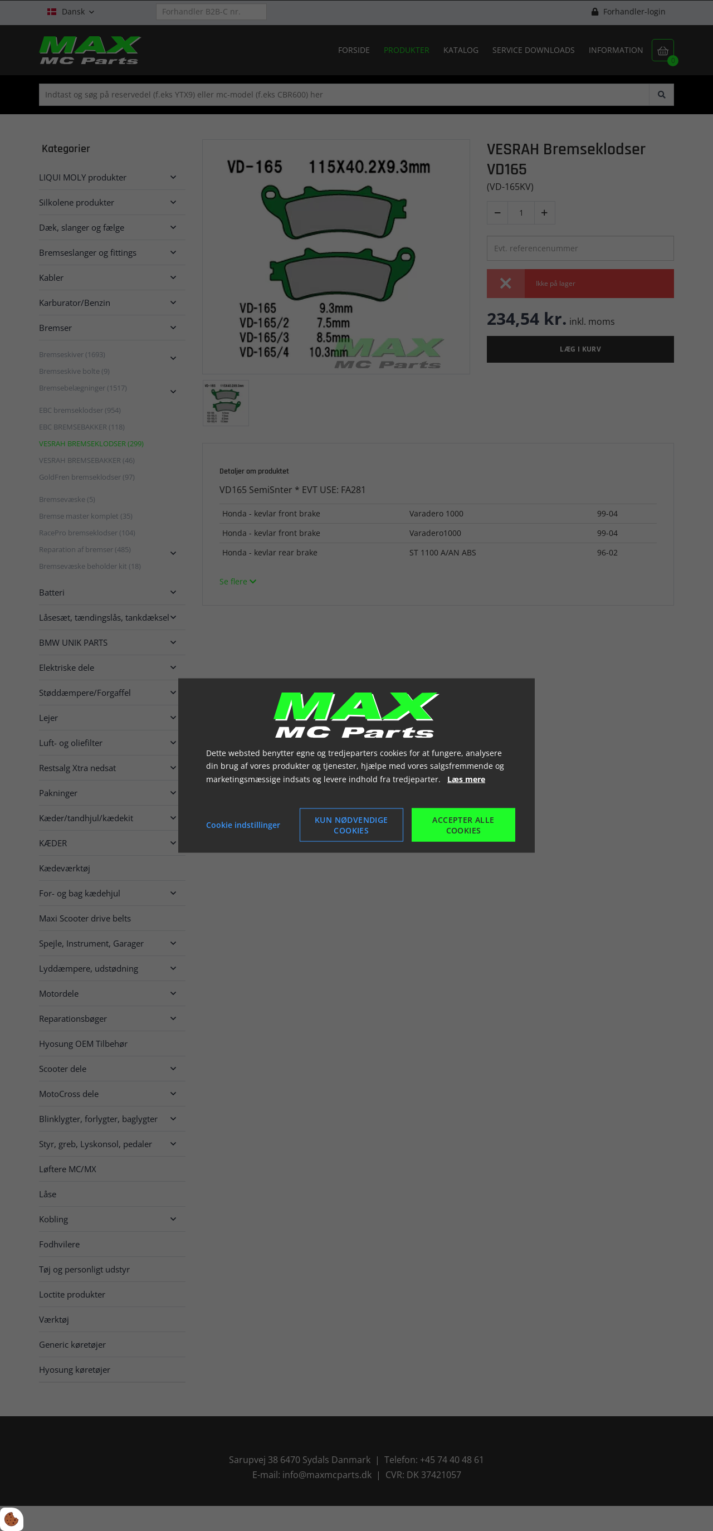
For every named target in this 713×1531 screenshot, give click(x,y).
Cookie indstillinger (243, 825)
